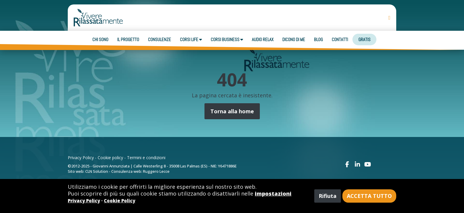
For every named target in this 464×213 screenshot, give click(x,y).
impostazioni (273, 193)
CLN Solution (96, 171)
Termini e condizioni (146, 157)
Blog (318, 39)
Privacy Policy (81, 157)
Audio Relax (262, 39)
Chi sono (100, 39)
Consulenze (159, 39)
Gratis (364, 39)
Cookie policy (110, 157)
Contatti (340, 39)
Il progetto (128, 39)
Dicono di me (293, 39)
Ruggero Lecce (156, 171)
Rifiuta (327, 195)
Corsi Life (191, 39)
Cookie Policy (119, 201)
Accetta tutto (369, 195)
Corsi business (227, 39)
